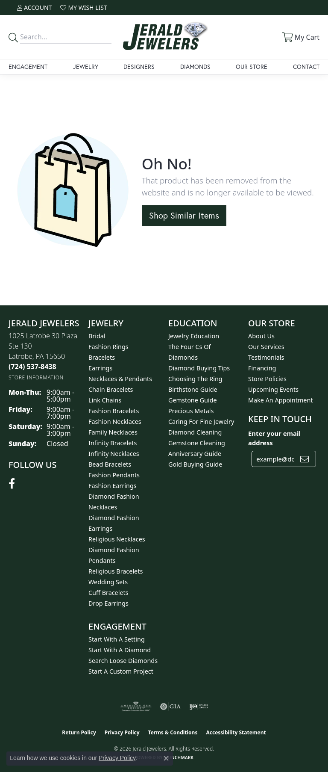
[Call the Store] (32, 366)
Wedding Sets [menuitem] (108, 582)
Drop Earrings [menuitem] (108, 603)
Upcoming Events (273, 389)
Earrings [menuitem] (100, 368)
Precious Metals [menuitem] (191, 411)
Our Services (266, 347)
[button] (34, 7)
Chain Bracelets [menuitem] (110, 389)
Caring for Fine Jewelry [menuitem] (201, 421)
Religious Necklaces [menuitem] (116, 539)
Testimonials (266, 357)
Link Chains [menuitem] (104, 400)
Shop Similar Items (184, 215)
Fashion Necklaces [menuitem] (114, 421)
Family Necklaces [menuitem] (113, 432)
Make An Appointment (280, 400)
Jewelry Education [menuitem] (193, 336)
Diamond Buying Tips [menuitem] (199, 368)
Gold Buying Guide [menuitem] (195, 464)
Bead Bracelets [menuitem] (109, 464)
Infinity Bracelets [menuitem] (112, 443)
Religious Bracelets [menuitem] (115, 571)
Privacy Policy (122, 732)
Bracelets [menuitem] (101, 357)
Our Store (251, 66)
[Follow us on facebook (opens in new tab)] (11, 484)
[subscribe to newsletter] (304, 459)
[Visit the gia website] (170, 706)
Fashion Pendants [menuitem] (114, 475)
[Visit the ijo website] (198, 706)
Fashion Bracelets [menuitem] (113, 411)
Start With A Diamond (119, 650)
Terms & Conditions (173, 732)
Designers (139, 66)
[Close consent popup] (166, 758)
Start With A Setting (116, 639)
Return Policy (79, 732)
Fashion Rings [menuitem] (108, 347)
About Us (261, 336)
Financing (262, 368)
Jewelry (85, 66)
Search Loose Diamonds (123, 661)
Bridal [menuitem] (96, 336)
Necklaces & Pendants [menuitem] (120, 379)
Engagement (28, 66)
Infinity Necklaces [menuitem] (113, 454)
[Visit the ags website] (136, 706)
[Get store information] (36, 377)
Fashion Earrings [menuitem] (112, 486)
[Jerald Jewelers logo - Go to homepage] (163, 37)
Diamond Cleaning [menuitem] (195, 432)
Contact (306, 66)
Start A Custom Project (120, 671)
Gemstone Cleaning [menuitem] (196, 443)
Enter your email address (274, 438)
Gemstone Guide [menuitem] (192, 400)
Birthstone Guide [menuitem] (192, 389)
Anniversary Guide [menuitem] (194, 454)
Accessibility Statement (236, 732)
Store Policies (267, 379)
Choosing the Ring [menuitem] (195, 379)
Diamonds (195, 66)
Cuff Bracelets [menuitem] (108, 593)
